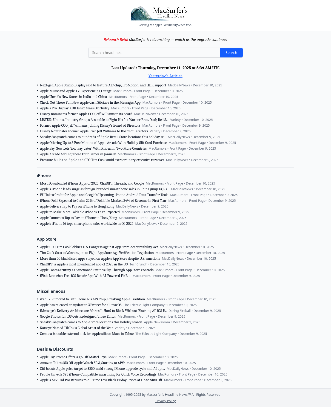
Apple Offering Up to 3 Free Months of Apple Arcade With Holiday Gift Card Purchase (103, 143)
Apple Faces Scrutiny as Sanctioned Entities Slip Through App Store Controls (97, 270)
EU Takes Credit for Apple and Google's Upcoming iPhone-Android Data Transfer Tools (104, 195)
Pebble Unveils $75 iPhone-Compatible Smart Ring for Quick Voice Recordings (98, 374)
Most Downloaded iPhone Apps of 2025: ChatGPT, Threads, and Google (92, 183)
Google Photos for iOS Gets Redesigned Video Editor (78, 316)
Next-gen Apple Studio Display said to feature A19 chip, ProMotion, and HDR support (103, 85)
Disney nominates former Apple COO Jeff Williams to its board (86, 114)
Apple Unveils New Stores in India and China (73, 97)
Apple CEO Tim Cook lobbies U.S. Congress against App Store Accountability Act (99, 247)
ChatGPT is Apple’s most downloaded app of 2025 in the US (84, 264)
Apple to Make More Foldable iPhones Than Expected (80, 212)
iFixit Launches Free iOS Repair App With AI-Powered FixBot (85, 276)
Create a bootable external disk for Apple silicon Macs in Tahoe (87, 334)
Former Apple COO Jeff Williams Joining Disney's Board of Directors (90, 125)
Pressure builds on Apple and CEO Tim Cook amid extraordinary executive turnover (102, 160)
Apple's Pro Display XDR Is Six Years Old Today (74, 108)
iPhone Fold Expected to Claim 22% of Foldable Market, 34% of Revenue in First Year (103, 201)
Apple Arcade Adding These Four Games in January (78, 154)
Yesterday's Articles (165, 75)
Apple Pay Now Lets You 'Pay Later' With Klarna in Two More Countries (93, 148)
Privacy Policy (165, 401)
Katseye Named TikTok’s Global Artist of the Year (76, 328)
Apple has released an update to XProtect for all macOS (80, 305)
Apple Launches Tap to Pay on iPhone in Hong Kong (78, 218)
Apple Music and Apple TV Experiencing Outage (75, 91)
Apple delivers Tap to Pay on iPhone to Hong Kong (77, 206)
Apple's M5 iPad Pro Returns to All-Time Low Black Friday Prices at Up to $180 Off (101, 380)
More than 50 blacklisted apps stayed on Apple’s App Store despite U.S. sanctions (100, 258)
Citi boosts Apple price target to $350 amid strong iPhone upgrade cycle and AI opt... (102, 369)
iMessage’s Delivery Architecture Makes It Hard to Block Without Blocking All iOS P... (103, 311)
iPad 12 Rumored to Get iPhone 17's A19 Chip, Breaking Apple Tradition (92, 299)
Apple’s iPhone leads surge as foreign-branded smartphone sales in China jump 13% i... (104, 189)
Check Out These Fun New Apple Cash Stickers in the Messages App (90, 102)
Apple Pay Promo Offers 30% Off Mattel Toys (73, 357)
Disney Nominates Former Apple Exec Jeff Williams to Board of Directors (94, 131)
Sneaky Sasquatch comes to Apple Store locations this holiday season (91, 322)
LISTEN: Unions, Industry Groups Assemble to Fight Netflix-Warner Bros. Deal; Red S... (104, 120)
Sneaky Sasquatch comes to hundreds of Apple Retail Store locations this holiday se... (103, 137)
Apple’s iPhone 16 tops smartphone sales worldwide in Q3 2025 (86, 224)
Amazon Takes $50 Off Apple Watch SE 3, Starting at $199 (82, 363)
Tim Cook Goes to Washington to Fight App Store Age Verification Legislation (97, 253)
